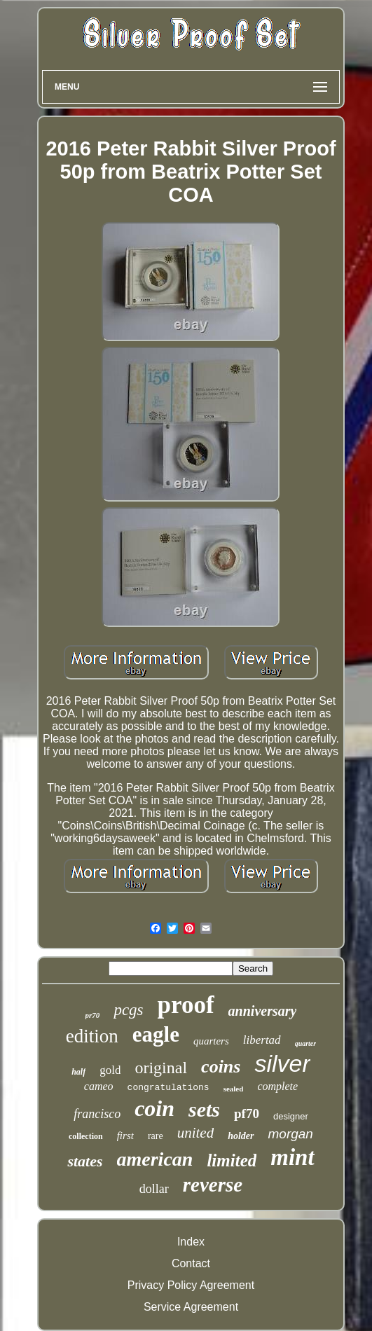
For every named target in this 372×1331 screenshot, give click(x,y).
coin (154, 1108)
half (78, 1072)
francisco (97, 1114)
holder (241, 1136)
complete (277, 1086)
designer (290, 1116)
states (84, 1161)
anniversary (262, 1011)
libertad (262, 1040)
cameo (98, 1086)
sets (204, 1109)
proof (186, 1005)
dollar (154, 1189)
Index (191, 1242)
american (155, 1159)
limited (231, 1160)
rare (155, 1136)
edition (92, 1036)
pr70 (92, 1015)
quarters (211, 1041)
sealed (233, 1088)
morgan (290, 1133)
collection (86, 1136)
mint (292, 1157)
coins (220, 1066)
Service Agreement (191, 1307)
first (125, 1135)
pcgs (128, 1010)
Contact (191, 1263)
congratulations (168, 1087)
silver (282, 1063)
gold (109, 1070)
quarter (306, 1043)
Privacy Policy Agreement (191, 1285)
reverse (212, 1184)
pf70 (246, 1113)
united (195, 1132)
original (161, 1067)
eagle (155, 1034)
